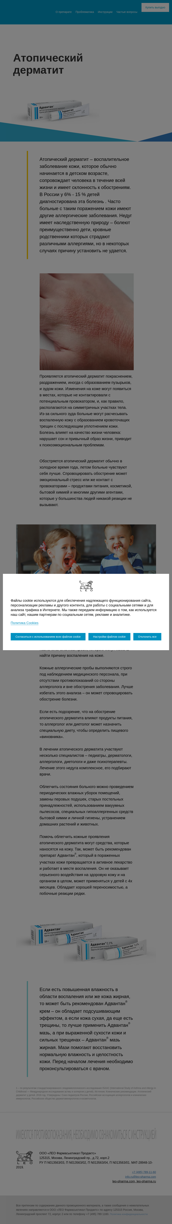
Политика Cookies (25, 623)
